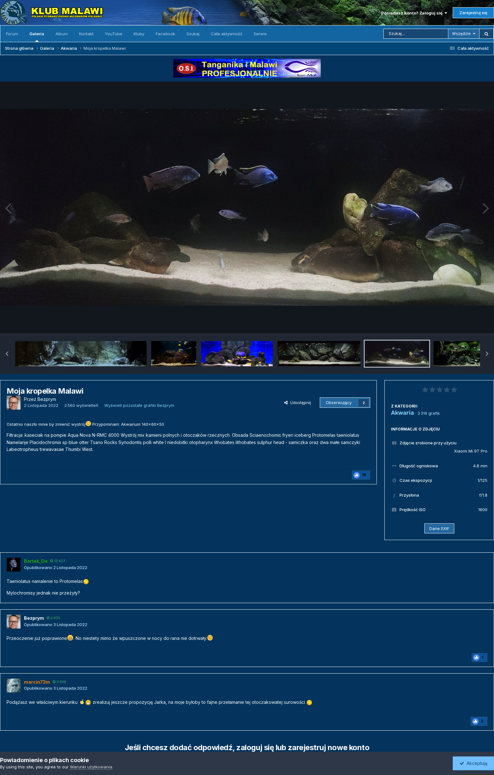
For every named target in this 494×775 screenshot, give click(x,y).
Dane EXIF (439, 528)
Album (61, 33)
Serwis (260, 33)
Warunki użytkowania (91, 766)
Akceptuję (473, 763)
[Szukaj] (416, 33)
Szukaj (193, 33)
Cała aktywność (226, 33)
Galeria (36, 36)
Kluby (139, 33)
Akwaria (402, 412)
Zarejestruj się (473, 12)
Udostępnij (297, 402)
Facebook (165, 33)
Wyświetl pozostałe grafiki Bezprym (139, 405)
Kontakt (86, 33)
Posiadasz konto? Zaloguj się (414, 12)
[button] (7, 354)
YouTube (113, 33)
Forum (12, 33)
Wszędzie (461, 33)
